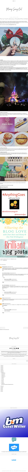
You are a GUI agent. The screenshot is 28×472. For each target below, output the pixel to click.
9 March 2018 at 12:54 (10, 266)
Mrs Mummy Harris (4, 266)
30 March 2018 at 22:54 (14, 309)
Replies (4, 277)
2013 (1, 390)
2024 (1, 366)
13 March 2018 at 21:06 (12, 285)
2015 (1, 388)
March (2, 382)
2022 (1, 367)
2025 (1, 365)
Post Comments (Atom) (6, 329)
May (2, 380)
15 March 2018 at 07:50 (7, 303)
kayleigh (3, 303)
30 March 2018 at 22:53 (14, 292)
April (2, 381)
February (2, 383)
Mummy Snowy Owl (6, 279)
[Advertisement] (14, 399)
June (2, 379)
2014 (1, 389)
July (2, 378)
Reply (3, 270)
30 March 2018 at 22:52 (14, 279)
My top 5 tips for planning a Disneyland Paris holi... (7, 384)
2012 (1, 391)
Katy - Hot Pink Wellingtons (5, 285)
